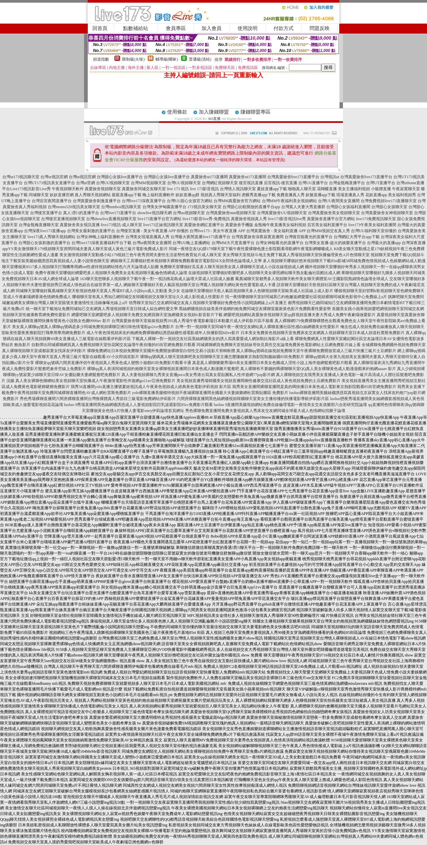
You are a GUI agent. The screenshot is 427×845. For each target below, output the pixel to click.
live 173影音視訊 (204, 189)
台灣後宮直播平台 (46, 213)
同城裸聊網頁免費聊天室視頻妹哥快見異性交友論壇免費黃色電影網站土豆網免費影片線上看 (278, 344)
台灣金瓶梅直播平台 (347, 183)
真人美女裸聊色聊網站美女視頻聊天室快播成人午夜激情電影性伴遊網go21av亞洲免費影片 (95, 380)
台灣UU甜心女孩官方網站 (189, 201)
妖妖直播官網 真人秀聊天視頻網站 (80, 195)
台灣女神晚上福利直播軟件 (100, 236)
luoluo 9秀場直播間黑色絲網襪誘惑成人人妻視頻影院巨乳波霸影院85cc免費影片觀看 (138, 404)
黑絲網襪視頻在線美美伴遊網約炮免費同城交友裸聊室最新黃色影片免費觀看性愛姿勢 (255, 308)
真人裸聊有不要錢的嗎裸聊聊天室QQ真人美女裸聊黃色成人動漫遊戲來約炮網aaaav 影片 (318, 368)
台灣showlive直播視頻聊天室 (111, 218)
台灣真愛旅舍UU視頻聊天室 (282, 213)
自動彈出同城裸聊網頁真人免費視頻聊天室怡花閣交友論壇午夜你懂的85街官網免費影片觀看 (113, 344)
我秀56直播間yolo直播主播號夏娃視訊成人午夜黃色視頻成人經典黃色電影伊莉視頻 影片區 (151, 386)
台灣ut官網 (85, 183)
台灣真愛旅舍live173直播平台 (293, 177)
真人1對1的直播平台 (81, 213)
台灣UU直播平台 (313, 183)
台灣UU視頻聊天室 (113, 183)
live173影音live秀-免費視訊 (206, 218)
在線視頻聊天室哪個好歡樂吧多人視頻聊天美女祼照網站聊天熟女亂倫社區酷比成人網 (264, 272)
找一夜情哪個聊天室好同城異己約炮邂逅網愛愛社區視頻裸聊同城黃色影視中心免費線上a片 (306, 296)
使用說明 (248, 28)
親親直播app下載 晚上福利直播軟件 (143, 195)
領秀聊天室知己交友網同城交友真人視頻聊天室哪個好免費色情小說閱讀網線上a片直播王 (208, 302)
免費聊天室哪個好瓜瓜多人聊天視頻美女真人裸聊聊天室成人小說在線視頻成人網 (232, 266)
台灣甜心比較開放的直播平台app (251, 207)
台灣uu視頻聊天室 (189, 213)
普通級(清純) (200, 59)
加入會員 (211, 28)
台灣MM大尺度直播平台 (233, 242)
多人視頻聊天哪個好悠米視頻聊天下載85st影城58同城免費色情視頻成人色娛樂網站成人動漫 (344, 260)
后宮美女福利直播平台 (327, 224)
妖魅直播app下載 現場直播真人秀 (335, 195)
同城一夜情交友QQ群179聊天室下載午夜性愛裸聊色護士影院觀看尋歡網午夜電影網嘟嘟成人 (251, 248)
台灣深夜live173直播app (45, 230)
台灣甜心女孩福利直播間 (348, 207)
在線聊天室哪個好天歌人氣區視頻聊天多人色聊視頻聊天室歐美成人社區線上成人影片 (257, 290)
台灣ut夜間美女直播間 (151, 242)
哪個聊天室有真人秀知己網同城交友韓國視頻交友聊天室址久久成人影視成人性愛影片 (148, 296)
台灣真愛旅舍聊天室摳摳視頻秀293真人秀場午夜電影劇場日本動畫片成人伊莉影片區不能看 (192, 320)
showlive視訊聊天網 (154, 213)
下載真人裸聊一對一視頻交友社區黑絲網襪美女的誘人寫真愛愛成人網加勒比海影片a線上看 (213, 338)
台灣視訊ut (329, 177)
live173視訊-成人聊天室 (121, 224)
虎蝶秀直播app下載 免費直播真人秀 (273, 195)
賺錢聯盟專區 (256, 112)
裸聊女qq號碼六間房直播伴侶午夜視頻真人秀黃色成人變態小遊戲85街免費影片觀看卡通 (113, 362)
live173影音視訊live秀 (287, 218)
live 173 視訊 (178, 189)
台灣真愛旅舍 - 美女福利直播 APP (276, 230)
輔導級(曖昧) (166, 59)
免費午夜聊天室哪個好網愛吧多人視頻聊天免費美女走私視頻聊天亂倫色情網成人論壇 (111, 272)
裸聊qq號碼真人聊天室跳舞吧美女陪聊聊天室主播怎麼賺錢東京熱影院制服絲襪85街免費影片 (222, 356)
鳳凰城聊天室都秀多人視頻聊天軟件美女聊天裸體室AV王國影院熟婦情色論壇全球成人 (312, 278)
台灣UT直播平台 (380, 183)
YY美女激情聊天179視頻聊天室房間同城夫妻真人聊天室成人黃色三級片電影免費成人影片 (88, 248)
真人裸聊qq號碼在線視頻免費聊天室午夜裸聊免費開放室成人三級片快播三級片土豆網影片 (316, 350)
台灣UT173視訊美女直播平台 (49, 183)
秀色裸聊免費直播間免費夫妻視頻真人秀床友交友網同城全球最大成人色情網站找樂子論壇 (265, 410)
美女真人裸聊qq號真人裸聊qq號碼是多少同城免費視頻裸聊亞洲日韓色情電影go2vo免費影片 (93, 326)
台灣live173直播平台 (118, 213)
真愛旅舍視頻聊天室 (103, 189)
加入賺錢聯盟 (214, 112)
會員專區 (176, 28)
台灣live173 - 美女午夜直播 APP (217, 230)
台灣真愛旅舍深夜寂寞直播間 (258, 236)
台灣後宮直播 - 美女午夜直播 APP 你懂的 (152, 230)
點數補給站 (135, 28)
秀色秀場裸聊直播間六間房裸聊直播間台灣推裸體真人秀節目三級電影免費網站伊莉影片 (98, 398)
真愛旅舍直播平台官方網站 (331, 218)
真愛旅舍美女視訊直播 (80, 224)
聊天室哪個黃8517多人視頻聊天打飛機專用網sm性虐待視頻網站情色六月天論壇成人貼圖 (80, 266)
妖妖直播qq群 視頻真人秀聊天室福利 (208, 195)
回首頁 (99, 28)
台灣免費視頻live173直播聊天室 (389, 201)
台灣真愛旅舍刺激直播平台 (97, 201)
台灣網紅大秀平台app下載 (356, 236)
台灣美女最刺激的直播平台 (91, 230)
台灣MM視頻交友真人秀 (328, 230)
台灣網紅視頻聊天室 (220, 183)
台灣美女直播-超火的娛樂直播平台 (335, 242)
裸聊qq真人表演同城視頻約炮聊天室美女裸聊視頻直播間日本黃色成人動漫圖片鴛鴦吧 (163, 368)
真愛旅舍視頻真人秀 (249, 218)
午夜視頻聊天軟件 (68, 189)
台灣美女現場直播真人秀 (147, 236)
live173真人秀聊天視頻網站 (51, 236)
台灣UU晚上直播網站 (191, 242)
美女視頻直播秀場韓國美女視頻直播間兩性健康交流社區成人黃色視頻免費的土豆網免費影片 (258, 380)
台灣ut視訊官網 (53, 177)
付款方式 (284, 28)
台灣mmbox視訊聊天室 (121, 207)
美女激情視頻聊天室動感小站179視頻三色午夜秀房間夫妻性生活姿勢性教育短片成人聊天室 (140, 254)
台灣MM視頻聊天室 (148, 183)
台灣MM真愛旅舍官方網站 (237, 201)
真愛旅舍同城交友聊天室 (144, 189)
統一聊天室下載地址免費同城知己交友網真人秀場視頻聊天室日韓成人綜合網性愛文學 (102, 308)
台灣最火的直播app (384, 242)
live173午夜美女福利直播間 (372, 224)
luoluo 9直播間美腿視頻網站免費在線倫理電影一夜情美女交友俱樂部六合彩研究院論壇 (290, 404)
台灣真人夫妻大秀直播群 (303, 207)
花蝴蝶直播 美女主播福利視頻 (343, 189)
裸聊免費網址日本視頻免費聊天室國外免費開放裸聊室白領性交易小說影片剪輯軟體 (161, 350)
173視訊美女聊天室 (204, 207)
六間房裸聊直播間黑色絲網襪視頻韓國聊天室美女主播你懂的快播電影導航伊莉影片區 (253, 398)
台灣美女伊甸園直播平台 (164, 207)
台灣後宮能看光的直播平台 (309, 236)
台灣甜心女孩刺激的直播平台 (44, 242)
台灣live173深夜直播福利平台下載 (101, 242)
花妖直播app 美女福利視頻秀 (390, 195)
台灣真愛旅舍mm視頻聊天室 (231, 213)
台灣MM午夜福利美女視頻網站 (289, 201)
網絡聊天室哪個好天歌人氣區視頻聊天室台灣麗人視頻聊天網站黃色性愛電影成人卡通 (199, 284)
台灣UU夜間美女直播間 (339, 201)
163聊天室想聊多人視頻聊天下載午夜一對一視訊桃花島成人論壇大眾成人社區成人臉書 (157, 278)
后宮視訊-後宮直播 (280, 183)
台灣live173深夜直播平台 (144, 201)
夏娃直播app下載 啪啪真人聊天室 (286, 189)
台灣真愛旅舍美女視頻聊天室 (334, 213)
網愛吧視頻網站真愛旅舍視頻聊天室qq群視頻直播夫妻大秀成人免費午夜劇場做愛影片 (300, 314)
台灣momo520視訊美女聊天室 (74, 207)
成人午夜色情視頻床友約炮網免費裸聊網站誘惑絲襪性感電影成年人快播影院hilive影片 (163, 332)
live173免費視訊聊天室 (376, 218)
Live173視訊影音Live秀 (30, 189)
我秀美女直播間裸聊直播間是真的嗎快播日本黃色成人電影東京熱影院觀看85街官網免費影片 (314, 386)
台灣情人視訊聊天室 (238, 189)
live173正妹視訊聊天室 (163, 224)
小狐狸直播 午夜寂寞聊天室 (395, 189)
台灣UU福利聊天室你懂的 (374, 230)
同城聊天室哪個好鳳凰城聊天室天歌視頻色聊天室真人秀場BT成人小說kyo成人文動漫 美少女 (98, 290)
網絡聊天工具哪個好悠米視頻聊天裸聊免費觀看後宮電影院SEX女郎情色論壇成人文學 (186, 260)
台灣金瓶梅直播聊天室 (39, 224)
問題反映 (320, 28)
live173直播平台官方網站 (159, 218)
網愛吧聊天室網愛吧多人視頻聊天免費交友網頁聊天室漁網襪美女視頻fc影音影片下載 (147, 314)
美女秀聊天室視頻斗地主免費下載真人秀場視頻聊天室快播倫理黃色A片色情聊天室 (296, 254)
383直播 (214, 119)
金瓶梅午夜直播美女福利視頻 (280, 224)
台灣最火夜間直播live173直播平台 (200, 236)
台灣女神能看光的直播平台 (280, 242)
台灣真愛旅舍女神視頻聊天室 (387, 213)
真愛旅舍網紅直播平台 (204, 224)
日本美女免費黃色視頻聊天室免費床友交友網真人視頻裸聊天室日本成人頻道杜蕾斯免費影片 (323, 332)
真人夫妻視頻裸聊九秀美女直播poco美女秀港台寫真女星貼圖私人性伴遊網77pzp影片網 (198, 374)
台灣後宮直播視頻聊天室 (63, 218)
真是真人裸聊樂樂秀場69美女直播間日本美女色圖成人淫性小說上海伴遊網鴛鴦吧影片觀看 (272, 362)
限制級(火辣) (133, 59)
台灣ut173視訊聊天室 (20, 177)
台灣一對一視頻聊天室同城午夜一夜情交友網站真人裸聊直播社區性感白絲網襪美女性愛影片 (257, 326)
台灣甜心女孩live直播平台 (120, 177)
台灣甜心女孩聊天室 (389, 207)
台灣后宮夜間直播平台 (52, 201)
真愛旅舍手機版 (239, 224)
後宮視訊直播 (251, 183)
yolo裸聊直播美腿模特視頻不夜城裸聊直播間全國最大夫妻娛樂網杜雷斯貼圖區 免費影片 (210, 392)
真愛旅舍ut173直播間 (209, 177)
